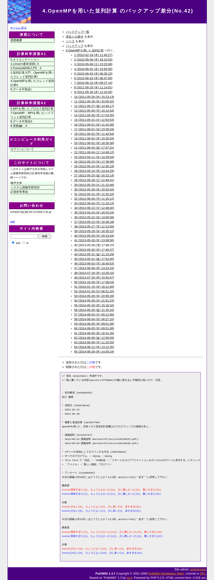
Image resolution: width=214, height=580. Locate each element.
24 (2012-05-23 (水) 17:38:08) (94, 161)
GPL (203, 573)
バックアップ (74, 45)
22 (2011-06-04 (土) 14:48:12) (94, 152)
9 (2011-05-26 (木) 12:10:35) (93, 92)
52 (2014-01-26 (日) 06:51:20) (94, 291)
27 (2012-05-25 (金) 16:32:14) (94, 175)
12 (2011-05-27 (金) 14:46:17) (94, 106)
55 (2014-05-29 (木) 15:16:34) (94, 305)
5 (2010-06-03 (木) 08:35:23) (93, 73)
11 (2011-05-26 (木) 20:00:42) (94, 101)
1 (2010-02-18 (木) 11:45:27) (93, 55)
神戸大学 (16, 183)
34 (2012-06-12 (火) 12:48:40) (94, 208)
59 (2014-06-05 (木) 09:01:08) (94, 323)
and (18, 243)
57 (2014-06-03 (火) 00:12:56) (94, 314)
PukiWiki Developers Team (166, 573)
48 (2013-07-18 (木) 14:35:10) (94, 273)
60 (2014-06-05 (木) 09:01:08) (94, 328)
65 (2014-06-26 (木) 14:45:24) (94, 351)
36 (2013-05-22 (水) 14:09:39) (94, 217)
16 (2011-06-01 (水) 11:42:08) (94, 124)
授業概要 (16, 40)
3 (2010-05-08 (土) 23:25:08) (93, 64)
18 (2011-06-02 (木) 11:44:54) (94, 134)
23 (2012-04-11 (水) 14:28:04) (94, 157)
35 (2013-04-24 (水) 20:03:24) (94, 212)
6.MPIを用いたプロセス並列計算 (32, 108)
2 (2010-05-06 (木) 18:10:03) (93, 59)
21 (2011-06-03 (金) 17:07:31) (94, 147)
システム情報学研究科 (25, 187)
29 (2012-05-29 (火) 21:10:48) (94, 185)
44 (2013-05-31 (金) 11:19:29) (94, 254)
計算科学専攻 (19, 191)
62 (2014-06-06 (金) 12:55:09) (94, 337)
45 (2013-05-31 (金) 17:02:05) (94, 259)
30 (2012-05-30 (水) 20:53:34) (94, 189)
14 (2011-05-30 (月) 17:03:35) (94, 115)
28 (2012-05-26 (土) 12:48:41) (94, 180)
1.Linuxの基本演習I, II (24, 63)
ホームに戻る (18, 27)
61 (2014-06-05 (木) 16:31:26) (94, 333)
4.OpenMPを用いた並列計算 (85, 50)
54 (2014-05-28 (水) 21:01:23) (94, 300)
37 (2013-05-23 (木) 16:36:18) (94, 222)
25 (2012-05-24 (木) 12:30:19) (94, 166)
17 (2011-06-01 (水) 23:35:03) (94, 129)
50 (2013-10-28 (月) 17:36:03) (94, 282)
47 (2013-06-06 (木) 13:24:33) (94, 268)
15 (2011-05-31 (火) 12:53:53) (94, 120)
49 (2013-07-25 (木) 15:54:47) (94, 277)
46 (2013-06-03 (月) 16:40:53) (94, 263)
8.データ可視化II (21, 121)
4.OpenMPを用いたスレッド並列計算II (32, 83)
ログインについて (22, 149)
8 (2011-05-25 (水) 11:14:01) (93, 87)
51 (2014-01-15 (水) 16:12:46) (94, 286)
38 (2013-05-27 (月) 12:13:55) (94, 226)
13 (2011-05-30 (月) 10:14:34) (94, 110)
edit (12, 221)
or (27, 243)
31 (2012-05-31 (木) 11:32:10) (94, 194)
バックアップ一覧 (77, 31)
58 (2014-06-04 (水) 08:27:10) (94, 319)
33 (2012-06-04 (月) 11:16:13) (94, 203)
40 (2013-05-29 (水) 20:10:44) (94, 235)
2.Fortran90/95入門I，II (25, 68)
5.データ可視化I (20, 89)
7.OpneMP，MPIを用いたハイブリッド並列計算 (32, 115)
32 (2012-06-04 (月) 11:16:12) (94, 198)
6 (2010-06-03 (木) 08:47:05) (93, 78)
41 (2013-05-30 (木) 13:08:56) (94, 240)
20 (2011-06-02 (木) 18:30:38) (94, 143)
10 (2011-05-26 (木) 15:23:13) (94, 97)
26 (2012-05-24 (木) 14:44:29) (94, 171)
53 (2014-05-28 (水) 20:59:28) (94, 296)
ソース (70, 41)
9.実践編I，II (18, 125)
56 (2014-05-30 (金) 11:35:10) (94, 310)
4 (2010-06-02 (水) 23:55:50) (93, 69)
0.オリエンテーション (24, 59)
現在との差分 (74, 36)
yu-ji (129, 577)
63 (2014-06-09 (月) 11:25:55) (94, 342)
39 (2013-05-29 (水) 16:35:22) (94, 231)
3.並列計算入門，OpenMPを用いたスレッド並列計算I (32, 74)
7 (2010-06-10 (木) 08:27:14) (93, 83)
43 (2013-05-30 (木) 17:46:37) (94, 249)
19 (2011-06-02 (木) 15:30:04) (94, 138)
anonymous (198, 569)
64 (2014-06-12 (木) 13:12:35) (94, 347)
